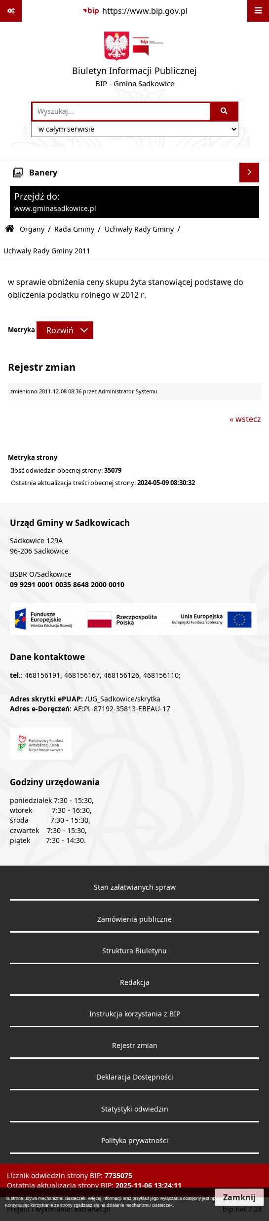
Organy (32, 229)
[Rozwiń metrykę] (65, 330)
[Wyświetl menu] (258, 11)
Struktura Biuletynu (134, 950)
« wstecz (245, 419)
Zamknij (239, 1197)
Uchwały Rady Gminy (139, 229)
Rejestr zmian (134, 1045)
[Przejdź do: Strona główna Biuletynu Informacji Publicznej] (9, 229)
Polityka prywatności (134, 1140)
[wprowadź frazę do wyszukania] (121, 111)
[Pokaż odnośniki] (11, 11)
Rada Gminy (74, 229)
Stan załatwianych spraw (135, 887)
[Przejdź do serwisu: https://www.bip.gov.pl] (134, 11)
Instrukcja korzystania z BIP (134, 1014)
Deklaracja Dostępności (134, 1077)
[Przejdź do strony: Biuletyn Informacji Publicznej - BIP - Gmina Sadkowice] (134, 62)
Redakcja (135, 982)
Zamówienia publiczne (134, 919)
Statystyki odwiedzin (134, 1109)
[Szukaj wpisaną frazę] (224, 111)
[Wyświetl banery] (249, 172)
